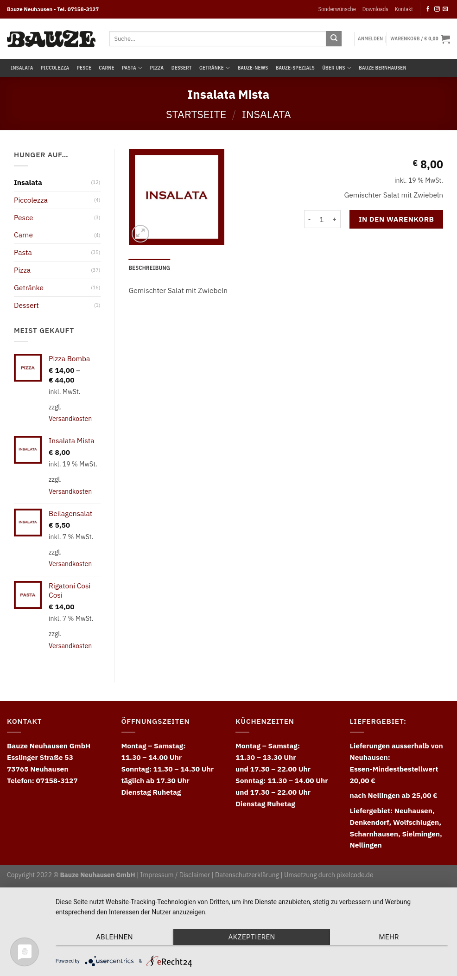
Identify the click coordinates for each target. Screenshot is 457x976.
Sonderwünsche (337, 9)
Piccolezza (55, 67)
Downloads (375, 9)
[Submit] (334, 38)
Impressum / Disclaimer (175, 875)
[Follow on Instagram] (437, 9)
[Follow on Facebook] (428, 9)
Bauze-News (253, 67)
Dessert (181, 67)
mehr (389, 937)
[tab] (149, 268)
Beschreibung (149, 267)
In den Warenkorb (396, 218)
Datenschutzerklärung (247, 875)
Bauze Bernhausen (382, 67)
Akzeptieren (251, 937)
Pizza (157, 67)
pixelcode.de (354, 875)
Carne (106, 67)
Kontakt (404, 9)
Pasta (132, 68)
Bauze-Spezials (295, 67)
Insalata (22, 67)
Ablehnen (114, 937)
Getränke (214, 68)
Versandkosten (70, 419)
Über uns (336, 68)
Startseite (196, 114)
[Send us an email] (445, 9)
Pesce (84, 67)
